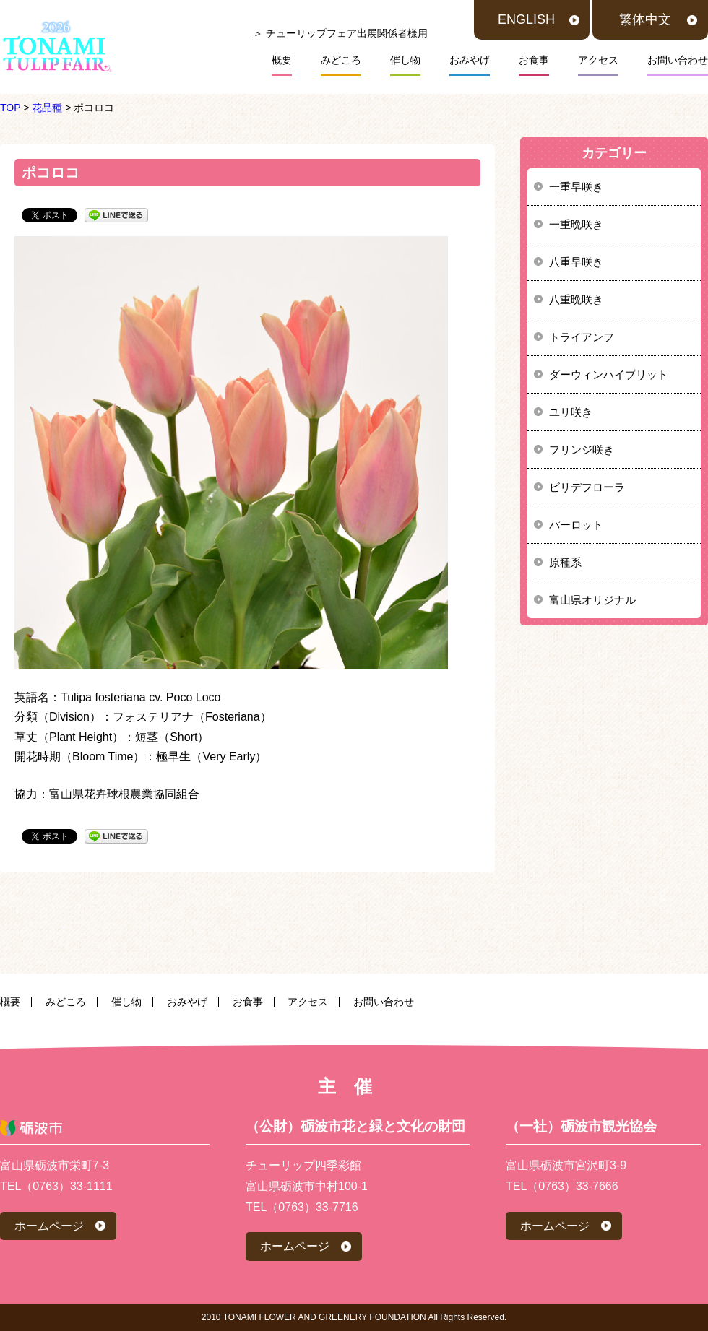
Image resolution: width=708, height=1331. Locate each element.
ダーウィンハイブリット (608, 374)
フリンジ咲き (581, 449)
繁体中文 (645, 19)
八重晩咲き (576, 299)
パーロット (576, 525)
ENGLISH (526, 19)
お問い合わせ (677, 60)
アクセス (598, 60)
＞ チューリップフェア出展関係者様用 (340, 33)
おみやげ (469, 60)
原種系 (565, 562)
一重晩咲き (576, 224)
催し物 (405, 60)
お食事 (534, 60)
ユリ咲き (570, 412)
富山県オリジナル (592, 600)
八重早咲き (576, 262)
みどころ (341, 60)
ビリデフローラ (587, 487)
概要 (282, 60)
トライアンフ (581, 337)
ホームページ (49, 1226)
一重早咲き (576, 187)
